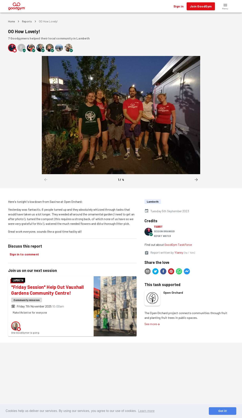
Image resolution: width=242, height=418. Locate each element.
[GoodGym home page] (17, 6)
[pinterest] (171, 272)
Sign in (178, 6)
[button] (225, 6)
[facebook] (163, 272)
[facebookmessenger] (187, 272)
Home (11, 21)
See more (152, 324)
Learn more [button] (146, 411)
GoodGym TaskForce (178, 244)
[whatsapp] (179, 272)
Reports (27, 21)
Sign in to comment (24, 254)
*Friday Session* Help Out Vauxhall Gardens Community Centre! (47, 290)
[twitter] (155, 272)
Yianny (158, 226)
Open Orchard (173, 292)
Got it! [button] (222, 411)
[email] (147, 272)
